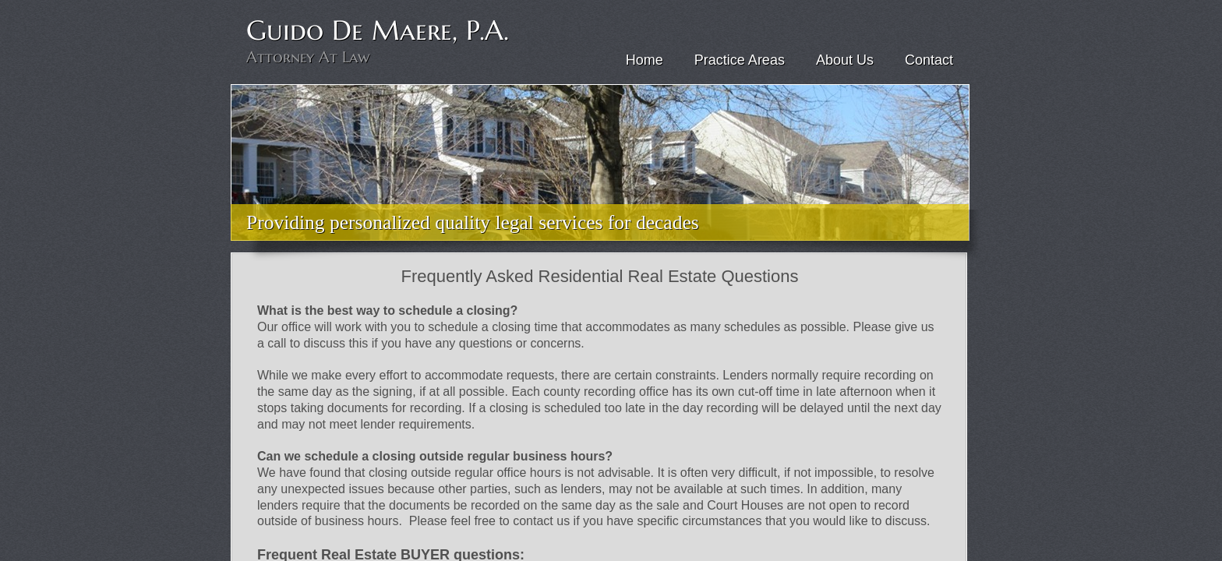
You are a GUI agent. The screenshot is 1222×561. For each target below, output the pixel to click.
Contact (929, 60)
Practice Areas (739, 60)
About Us (845, 60)
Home (644, 60)
